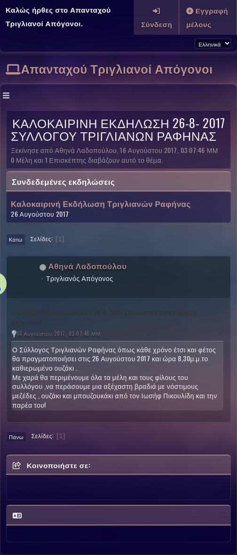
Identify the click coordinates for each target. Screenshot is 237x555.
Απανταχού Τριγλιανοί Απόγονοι (117, 68)
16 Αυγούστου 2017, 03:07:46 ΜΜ (59, 333)
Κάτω (16, 239)
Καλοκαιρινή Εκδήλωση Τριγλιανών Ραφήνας (101, 204)
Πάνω (16, 437)
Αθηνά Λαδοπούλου (87, 266)
